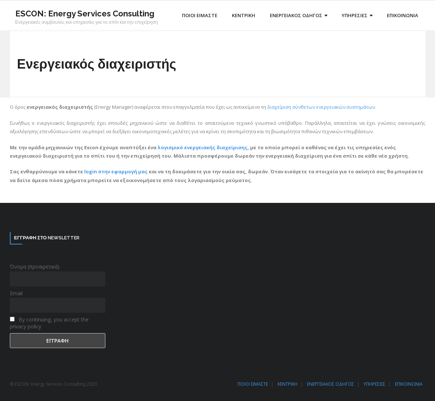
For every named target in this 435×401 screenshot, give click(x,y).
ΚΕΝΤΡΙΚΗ (287, 384)
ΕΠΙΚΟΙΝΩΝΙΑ (409, 384)
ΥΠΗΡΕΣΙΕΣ (374, 384)
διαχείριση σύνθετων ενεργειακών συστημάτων (321, 107)
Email (16, 293)
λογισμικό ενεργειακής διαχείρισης (203, 147)
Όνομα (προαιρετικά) (34, 266)
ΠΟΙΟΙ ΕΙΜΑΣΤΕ (252, 384)
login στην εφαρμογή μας (116, 171)
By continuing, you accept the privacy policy (49, 323)
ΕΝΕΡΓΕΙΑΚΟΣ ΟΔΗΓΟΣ (330, 384)
